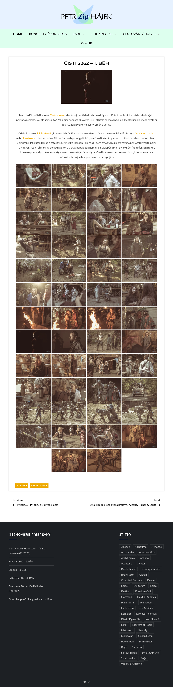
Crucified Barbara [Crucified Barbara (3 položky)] (131, 580)
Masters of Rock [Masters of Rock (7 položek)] (142, 624)
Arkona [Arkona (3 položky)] (144, 557)
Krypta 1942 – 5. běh (21, 561)
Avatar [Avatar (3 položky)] (141, 563)
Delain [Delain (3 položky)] (151, 580)
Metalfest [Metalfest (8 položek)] (127, 630)
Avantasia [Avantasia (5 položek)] (126, 563)
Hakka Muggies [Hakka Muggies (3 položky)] (146, 596)
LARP (79, 34)
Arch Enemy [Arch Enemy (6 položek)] (128, 557)
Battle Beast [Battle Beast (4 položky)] (128, 569)
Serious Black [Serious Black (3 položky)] (129, 652)
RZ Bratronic (44, 133)
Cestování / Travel (141, 34)
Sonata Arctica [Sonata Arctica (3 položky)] (150, 652)
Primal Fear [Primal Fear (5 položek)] (145, 641)
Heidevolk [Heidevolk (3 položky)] (146, 602)
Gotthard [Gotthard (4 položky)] (126, 596)
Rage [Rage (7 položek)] (124, 647)
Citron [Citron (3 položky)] (143, 574)
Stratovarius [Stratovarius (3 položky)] (128, 658)
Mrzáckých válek (145, 133)
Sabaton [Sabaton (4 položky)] (137, 647)
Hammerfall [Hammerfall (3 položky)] (128, 602)
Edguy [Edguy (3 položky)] (124, 585)
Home (18, 34)
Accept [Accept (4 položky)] (125, 546)
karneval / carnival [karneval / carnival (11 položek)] (146, 613)
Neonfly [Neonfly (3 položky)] (142, 630)
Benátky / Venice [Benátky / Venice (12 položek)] (150, 569)
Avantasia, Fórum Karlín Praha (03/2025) (26, 588)
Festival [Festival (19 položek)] (125, 591)
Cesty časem (57, 115)
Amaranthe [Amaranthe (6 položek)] (127, 552)
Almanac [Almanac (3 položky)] (157, 546)
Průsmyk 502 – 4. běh (21, 577)
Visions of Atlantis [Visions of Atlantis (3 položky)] (131, 663)
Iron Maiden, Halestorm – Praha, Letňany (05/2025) (27, 551)
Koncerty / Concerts (48, 34)
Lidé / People (104, 34)
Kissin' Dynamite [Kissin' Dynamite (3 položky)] (130, 619)
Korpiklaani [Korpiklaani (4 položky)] (152, 619)
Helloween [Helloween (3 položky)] (127, 608)
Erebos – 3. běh (18, 569)
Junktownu (29, 138)
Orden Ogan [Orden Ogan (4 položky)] (145, 635)
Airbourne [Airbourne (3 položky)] (140, 546)
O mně (86, 43)
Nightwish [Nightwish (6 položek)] (127, 635)
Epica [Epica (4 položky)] (153, 585)
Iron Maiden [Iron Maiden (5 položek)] (146, 608)
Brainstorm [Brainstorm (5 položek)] (127, 574)
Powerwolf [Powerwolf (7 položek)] (127, 641)
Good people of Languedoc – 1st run (30, 599)
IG (89, 682)
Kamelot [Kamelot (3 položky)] (126, 613)
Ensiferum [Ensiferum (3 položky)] (139, 585)
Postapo (39, 485)
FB (84, 682)
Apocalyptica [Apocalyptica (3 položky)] (147, 552)
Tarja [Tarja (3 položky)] (143, 658)
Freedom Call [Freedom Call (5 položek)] (143, 591)
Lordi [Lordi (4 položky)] (124, 624)
